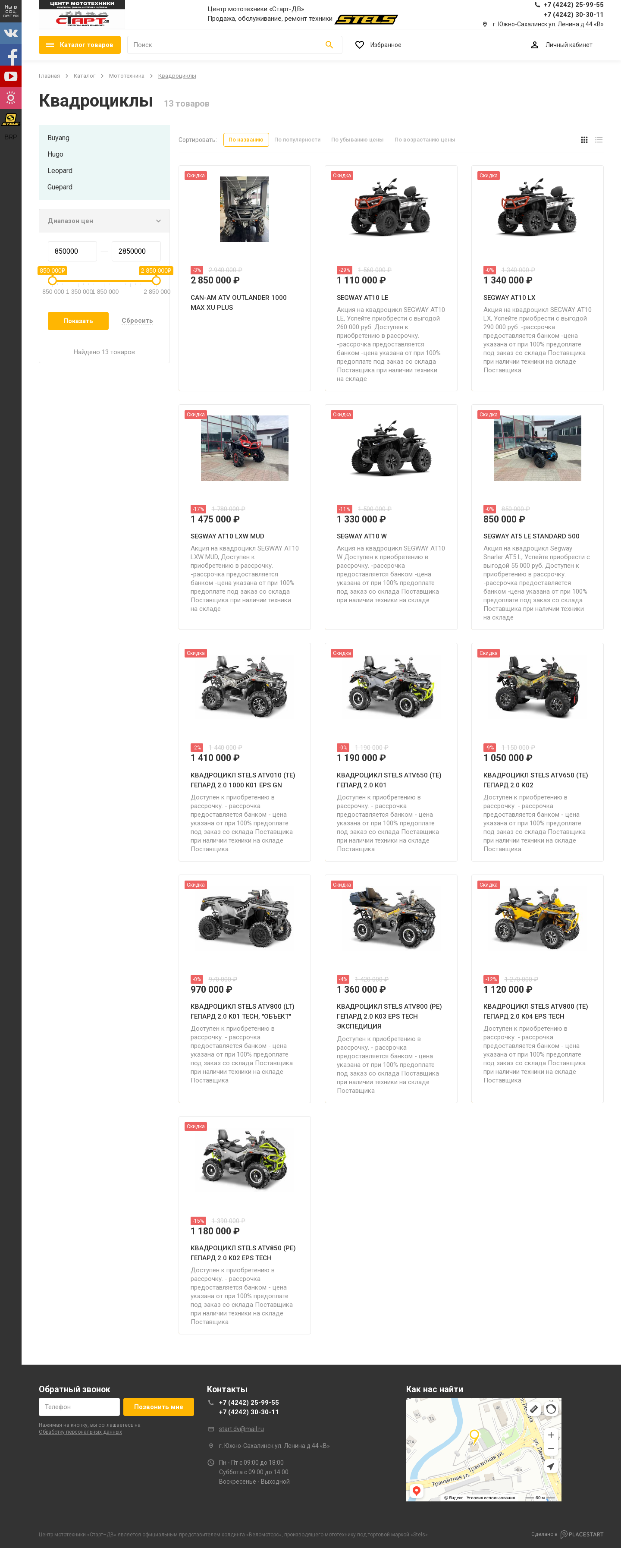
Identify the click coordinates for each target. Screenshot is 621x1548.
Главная (49, 75)
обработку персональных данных (80, 1432)
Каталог (84, 75)
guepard (59, 187)
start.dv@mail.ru (241, 1428)
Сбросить (137, 321)
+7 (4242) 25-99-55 (249, 1402)
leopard (59, 171)
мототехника (126, 75)
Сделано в (567, 1534)
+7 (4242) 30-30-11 (249, 1412)
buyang (58, 138)
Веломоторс (264, 1535)
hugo (55, 154)
